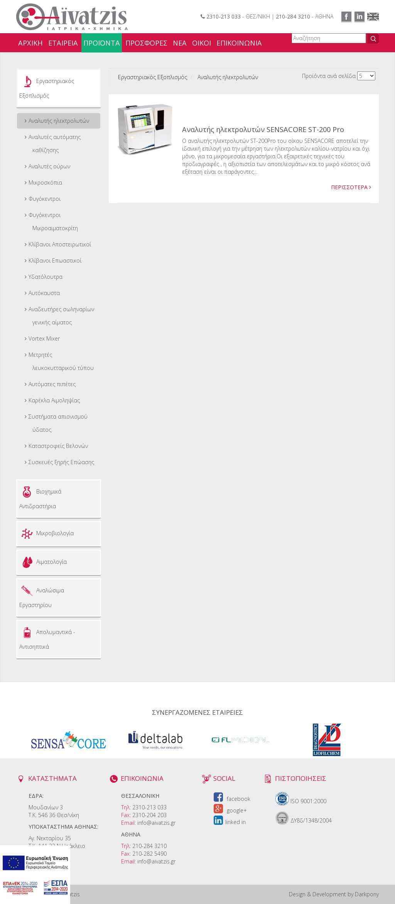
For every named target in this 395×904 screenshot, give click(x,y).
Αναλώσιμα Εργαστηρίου (41, 596)
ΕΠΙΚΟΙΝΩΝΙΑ (239, 42)
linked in (230, 822)
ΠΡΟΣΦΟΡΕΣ (146, 42)
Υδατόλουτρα (45, 276)
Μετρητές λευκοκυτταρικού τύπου (61, 361)
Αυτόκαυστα (44, 293)
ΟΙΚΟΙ (201, 42)
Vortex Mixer (44, 338)
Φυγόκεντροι (45, 198)
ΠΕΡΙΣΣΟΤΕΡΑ (351, 187)
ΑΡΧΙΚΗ (30, 42)
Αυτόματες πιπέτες (52, 384)
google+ (230, 810)
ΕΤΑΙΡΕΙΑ (63, 42)
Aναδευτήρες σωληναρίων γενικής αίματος (61, 315)
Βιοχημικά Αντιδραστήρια (40, 497)
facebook (232, 798)
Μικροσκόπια (45, 182)
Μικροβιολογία (46, 533)
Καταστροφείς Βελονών (58, 445)
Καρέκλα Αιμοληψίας (54, 400)
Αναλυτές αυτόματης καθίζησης (55, 143)
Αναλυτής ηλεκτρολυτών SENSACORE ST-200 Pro (263, 129)
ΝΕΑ (180, 42)
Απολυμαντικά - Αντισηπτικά (47, 637)
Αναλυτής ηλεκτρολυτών (59, 120)
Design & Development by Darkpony (334, 894)
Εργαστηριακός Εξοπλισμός (46, 86)
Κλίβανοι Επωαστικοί (55, 260)
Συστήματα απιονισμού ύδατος (58, 423)
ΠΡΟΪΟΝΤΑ (101, 42)
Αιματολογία (43, 562)
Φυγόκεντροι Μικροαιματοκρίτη (53, 221)
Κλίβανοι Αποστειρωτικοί (60, 244)
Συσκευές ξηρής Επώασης (61, 462)
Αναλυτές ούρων (49, 166)
